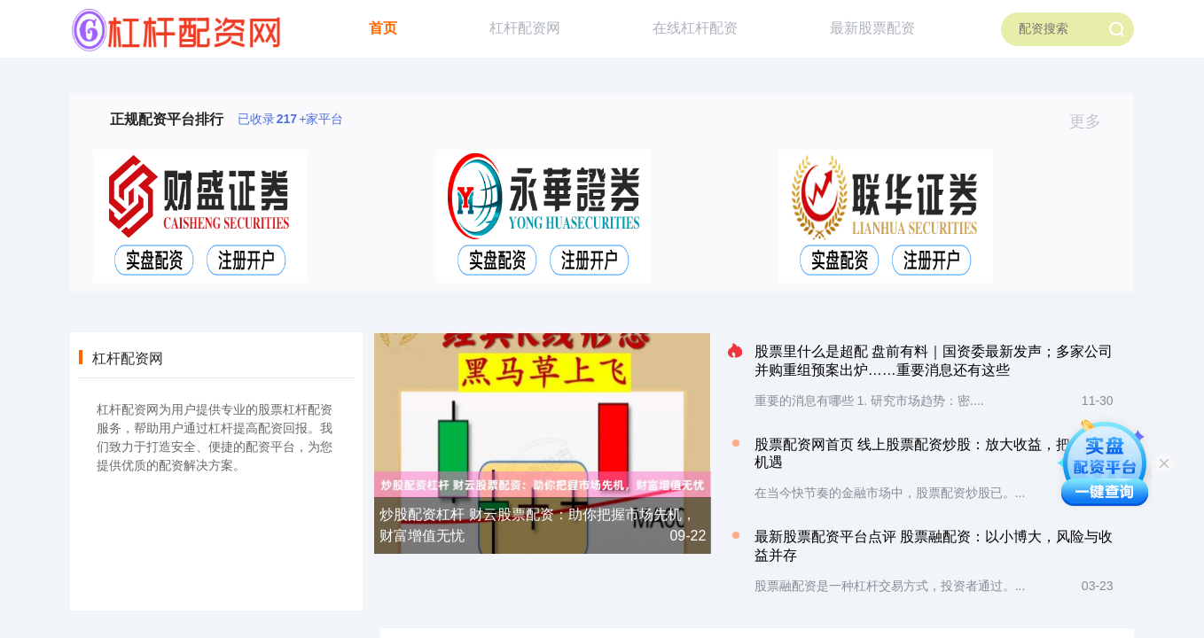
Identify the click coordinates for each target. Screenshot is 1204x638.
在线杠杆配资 (695, 27)
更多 (1092, 121)
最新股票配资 (872, 27)
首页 (383, 27)
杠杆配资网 (524, 27)
